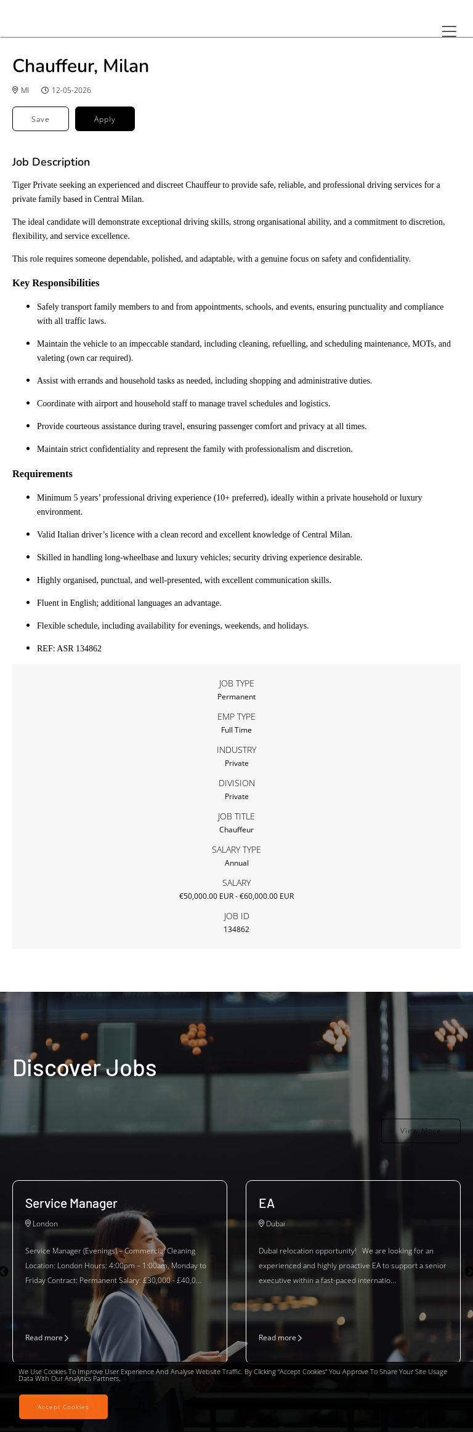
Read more (46, 1337)
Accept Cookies (63, 1406)
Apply (105, 119)
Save (40, 119)
